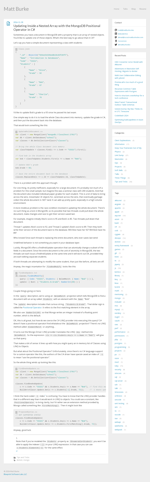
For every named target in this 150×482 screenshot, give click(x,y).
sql (116, 377)
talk (116, 388)
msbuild (118, 302)
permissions (120, 335)
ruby (116, 366)
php (116, 339)
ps (116, 354)
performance (120, 332)
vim (116, 407)
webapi (118, 422)
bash (117, 223)
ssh (116, 384)
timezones (119, 392)
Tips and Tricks (23, 457)
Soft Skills (119, 170)
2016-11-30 (18, 22)
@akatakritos (123, 34)
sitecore (118, 373)
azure (117, 219)
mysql (117, 309)
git (116, 253)
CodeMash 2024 (121, 115)
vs (115, 411)
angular (118, 204)
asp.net (118, 215)
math (117, 290)
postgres (118, 343)
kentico (118, 272)
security (118, 369)
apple (117, 212)
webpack (118, 429)
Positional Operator (32, 307)
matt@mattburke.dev (126, 30)
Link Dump (119, 155)
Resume (142, 9)
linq (116, 279)
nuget (117, 317)
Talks (125, 9)
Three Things (120, 178)
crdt (116, 230)
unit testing (119, 403)
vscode (118, 414)
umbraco (118, 396)
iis (115, 260)
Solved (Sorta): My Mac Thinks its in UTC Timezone (128, 110)
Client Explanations (123, 140)
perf (116, 328)
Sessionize (122, 41)
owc (116, 324)
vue (116, 418)
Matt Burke (16, 9)
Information (120, 144)
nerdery (118, 313)
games (117, 249)
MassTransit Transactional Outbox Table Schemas (126, 103)
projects (118, 350)
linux (116, 283)
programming (120, 347)
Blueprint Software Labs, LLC (15, 474)
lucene (117, 287)
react (117, 362)
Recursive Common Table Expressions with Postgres (126, 90)
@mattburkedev (124, 44)
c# (116, 227)
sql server (119, 381)
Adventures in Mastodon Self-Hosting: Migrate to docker (127, 69)
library (117, 275)
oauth (117, 320)
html (116, 257)
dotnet (19, 460)
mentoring (119, 294)
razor (117, 358)
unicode (118, 399)
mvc (116, 305)
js (115, 268)
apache (118, 208)
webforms (119, 426)
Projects (118, 166)
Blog (133, 9)
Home (116, 9)
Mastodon (119, 159)
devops (118, 238)
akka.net (118, 200)
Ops (116, 163)
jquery (117, 264)
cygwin (117, 234)
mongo (26, 460)
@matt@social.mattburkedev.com (130, 37)
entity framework (122, 245)
